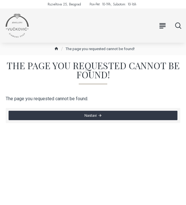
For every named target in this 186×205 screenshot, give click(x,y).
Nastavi (90, 115)
